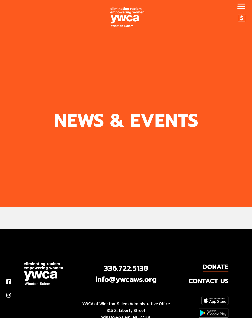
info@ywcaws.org (126, 279)
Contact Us (208, 281)
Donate (241, 18)
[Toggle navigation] (239, 7)
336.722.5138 (126, 268)
